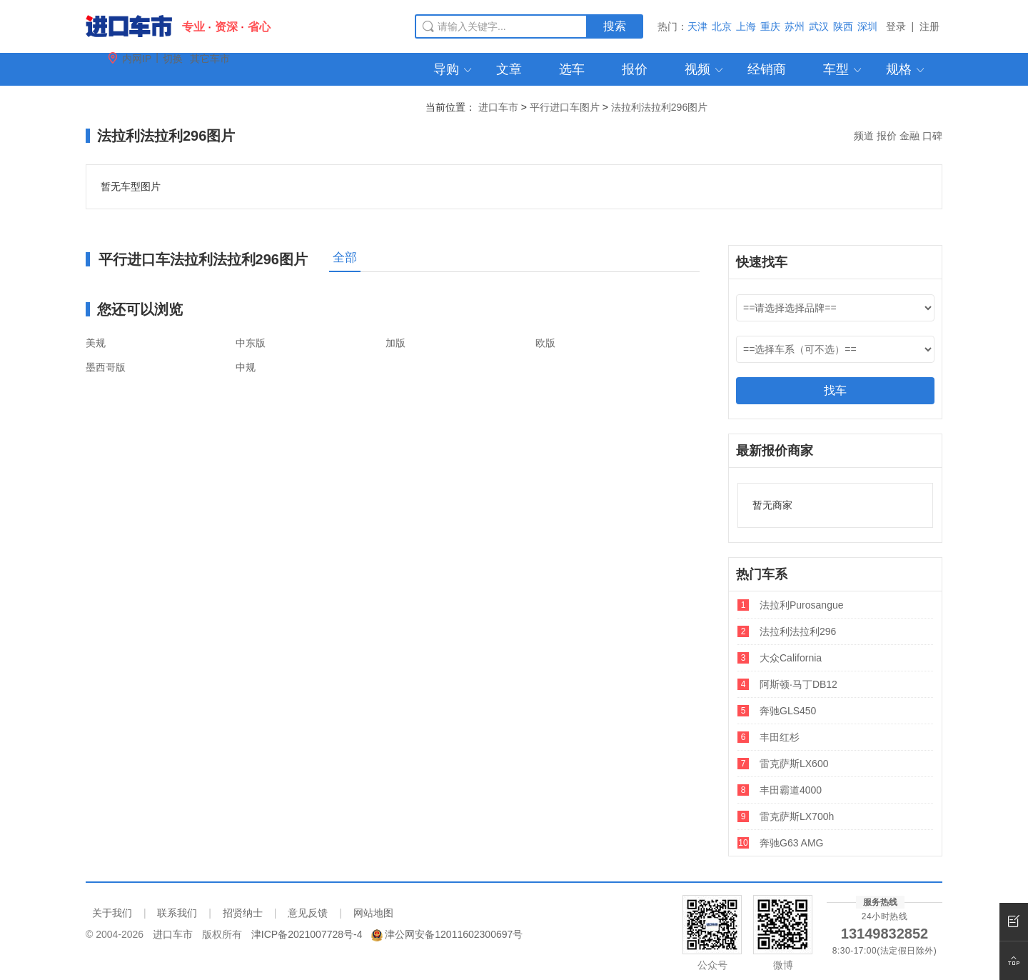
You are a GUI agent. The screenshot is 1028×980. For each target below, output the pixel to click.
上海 (746, 26)
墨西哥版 (106, 367)
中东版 (251, 343)
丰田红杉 (780, 737)
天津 (697, 26)
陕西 (843, 26)
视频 (705, 69)
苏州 (795, 26)
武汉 (819, 26)
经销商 (766, 69)
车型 (843, 69)
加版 (395, 343)
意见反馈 (308, 913)
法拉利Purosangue (802, 605)
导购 (453, 69)
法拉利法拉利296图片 (659, 107)
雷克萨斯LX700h (797, 816)
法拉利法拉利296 (798, 631)
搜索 (614, 26)
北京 (722, 26)
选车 (572, 69)
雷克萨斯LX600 (794, 763)
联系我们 (177, 913)
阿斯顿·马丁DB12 (798, 684)
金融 (909, 135)
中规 (246, 367)
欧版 (545, 343)
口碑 (932, 135)
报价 (634, 69)
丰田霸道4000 (791, 790)
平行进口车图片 (565, 107)
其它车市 (210, 58)
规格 (906, 69)
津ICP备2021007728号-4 (307, 934)
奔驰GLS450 (788, 710)
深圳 (867, 26)
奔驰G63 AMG (791, 843)
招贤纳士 (243, 913)
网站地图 (373, 913)
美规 (96, 343)
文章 (509, 69)
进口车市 (498, 107)
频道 (864, 135)
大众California (791, 658)
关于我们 (112, 913)
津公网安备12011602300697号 (454, 934)
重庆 (770, 26)
